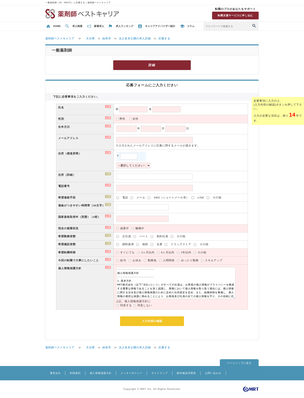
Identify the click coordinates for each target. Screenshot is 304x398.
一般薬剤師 (62, 50)
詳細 (152, 65)
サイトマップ (159, 373)
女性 (135, 118)
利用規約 (75, 373)
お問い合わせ (213, 373)
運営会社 (55, 373)
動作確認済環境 (186, 373)
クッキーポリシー (131, 373)
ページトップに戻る (239, 363)
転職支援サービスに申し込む (235, 15)
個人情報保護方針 (100, 373)
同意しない (144, 305)
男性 (122, 118)
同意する (126, 305)
